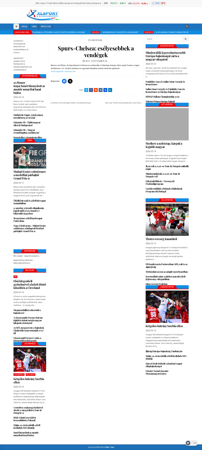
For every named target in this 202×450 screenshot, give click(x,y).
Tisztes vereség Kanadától (161, 239)
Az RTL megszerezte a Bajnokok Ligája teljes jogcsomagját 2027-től (28, 330)
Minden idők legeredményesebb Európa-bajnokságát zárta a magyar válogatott (165, 56)
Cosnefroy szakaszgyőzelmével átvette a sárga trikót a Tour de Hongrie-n (28, 410)
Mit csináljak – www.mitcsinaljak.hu (26, 256)
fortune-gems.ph (19, 44)
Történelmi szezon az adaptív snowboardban (167, 271)
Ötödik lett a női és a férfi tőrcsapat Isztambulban (29, 202)
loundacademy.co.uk (20, 49)
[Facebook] (64, 81)
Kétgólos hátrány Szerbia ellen (28, 380)
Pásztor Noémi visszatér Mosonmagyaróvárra (157, 372)
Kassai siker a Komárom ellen (27, 137)
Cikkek (34, 26)
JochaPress (19, 375)
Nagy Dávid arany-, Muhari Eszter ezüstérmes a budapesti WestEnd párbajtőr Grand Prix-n (29, 228)
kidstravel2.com (19, 46)
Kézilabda (30, 375)
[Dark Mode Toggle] (16, 26)
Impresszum (45, 26)
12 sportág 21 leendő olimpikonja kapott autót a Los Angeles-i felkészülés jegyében (28, 211)
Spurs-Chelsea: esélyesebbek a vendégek (96, 51)
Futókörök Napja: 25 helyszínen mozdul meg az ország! (28, 116)
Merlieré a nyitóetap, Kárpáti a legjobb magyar (164, 145)
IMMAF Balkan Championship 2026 (162, 96)
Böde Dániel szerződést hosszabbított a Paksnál (24, 419)
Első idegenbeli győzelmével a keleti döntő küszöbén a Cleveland (29, 284)
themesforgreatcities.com (22, 67)
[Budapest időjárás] (159, 3)
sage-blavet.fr (18, 58)
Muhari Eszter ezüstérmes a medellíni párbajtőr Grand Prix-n (29, 175)
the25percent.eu (19, 64)
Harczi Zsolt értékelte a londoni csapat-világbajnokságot (164, 365)
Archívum (96, 40)
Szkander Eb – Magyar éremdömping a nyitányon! (26, 131)
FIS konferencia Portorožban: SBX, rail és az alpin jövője (166, 265)
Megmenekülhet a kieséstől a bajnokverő (27, 311)
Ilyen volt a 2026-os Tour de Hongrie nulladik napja (167, 167)
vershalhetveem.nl (19, 70)
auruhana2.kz (18, 41)
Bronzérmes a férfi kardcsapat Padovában (27, 219)
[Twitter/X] (70, 81)
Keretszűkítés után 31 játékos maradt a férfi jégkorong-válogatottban (165, 278)
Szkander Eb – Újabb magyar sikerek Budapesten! (27, 124)
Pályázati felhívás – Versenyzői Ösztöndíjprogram (160, 182)
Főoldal (24, 26)
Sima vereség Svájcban (156, 283)
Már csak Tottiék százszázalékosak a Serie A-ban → (124, 103)
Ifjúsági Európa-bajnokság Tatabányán (164, 351)
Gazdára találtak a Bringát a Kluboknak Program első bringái (164, 190)
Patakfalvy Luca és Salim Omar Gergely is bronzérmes (165, 83)
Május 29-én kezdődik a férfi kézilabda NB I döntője (26, 426)
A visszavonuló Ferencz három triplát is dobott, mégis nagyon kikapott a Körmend (28, 320)
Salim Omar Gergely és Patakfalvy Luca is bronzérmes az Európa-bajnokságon (165, 90)
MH (15, 277)
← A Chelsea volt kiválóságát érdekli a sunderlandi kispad (70, 103)
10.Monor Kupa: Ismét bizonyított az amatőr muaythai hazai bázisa (29, 87)
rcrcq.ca (16, 52)
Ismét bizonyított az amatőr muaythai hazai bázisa (26, 434)
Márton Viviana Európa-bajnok (160, 101)
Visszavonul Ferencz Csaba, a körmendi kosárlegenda (27, 339)
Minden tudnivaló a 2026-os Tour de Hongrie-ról (163, 175)
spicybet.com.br (19, 61)
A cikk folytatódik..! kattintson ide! (63, 71)
